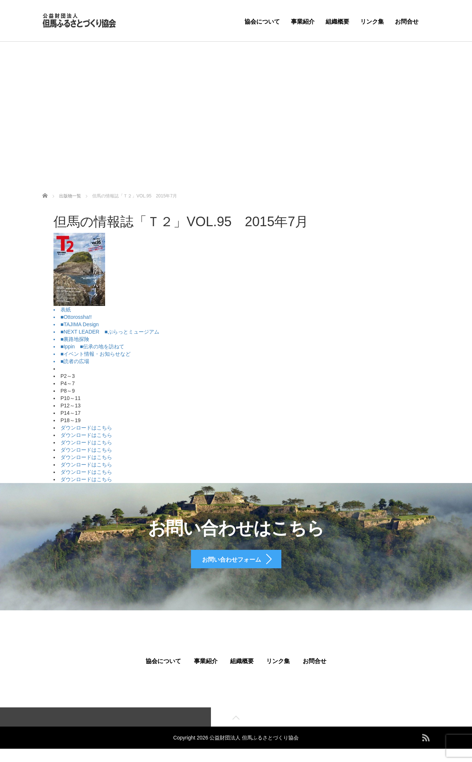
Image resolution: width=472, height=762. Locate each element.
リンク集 (372, 21)
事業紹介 (303, 21)
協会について (262, 21)
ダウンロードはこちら (86, 428)
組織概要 (337, 21)
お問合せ (407, 21)
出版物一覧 (70, 196)
